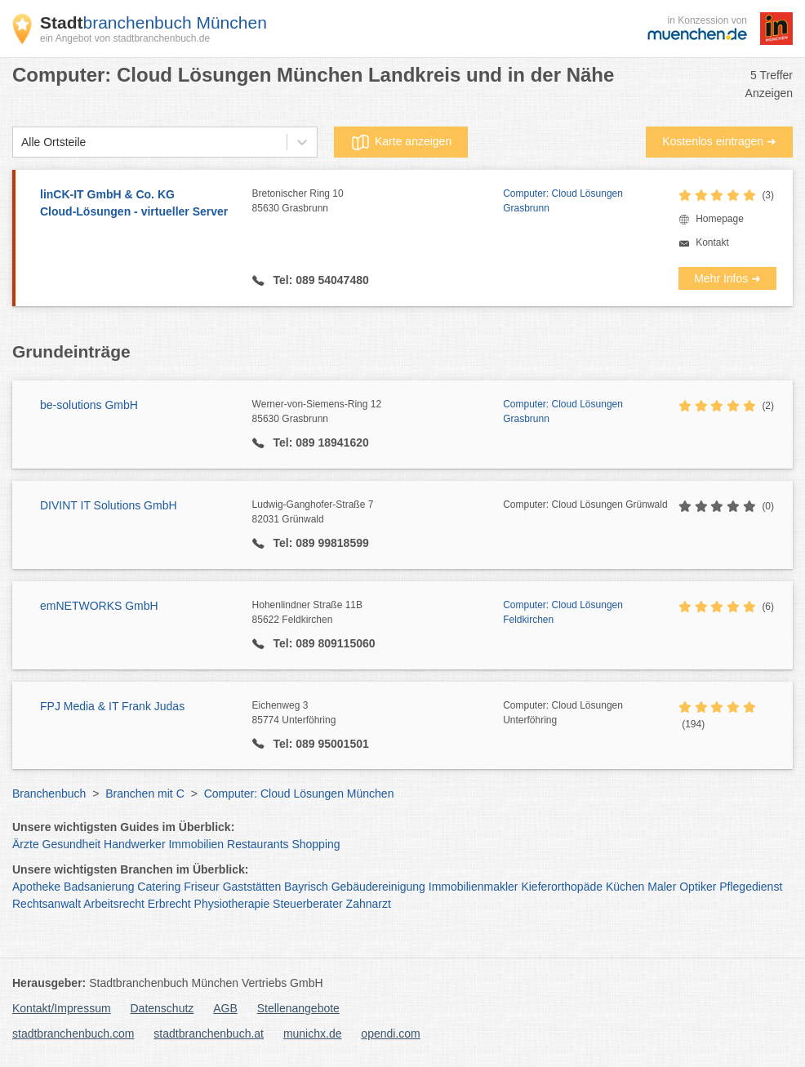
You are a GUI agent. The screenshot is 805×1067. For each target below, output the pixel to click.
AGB (225, 1008)
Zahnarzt (368, 903)
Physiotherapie (232, 903)
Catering (158, 886)
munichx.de (312, 1033)
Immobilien (196, 844)
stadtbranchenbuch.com (73, 1033)
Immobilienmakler (473, 886)
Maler (661, 886)
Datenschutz (162, 1008)
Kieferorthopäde (562, 886)
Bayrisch (306, 886)
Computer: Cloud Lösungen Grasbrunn (563, 201)
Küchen (625, 886)
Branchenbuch (49, 793)
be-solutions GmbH (89, 404)
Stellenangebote (298, 1008)
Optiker (697, 886)
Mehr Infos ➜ (727, 278)
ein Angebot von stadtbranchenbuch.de (125, 38)
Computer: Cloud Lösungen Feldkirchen (563, 612)
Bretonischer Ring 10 (378, 202)
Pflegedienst (750, 886)
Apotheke (36, 886)
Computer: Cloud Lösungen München (299, 793)
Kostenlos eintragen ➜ (719, 141)
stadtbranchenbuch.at (208, 1033)
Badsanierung (99, 886)
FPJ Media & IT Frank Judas (112, 706)
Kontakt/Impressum (61, 1008)
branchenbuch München (153, 22)
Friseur (202, 886)
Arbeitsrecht (114, 903)
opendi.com (390, 1033)
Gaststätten (252, 886)
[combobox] (21, 142)
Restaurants (257, 844)
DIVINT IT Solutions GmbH (108, 505)
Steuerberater (308, 903)
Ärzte (25, 844)
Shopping (315, 844)
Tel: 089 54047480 (319, 280)
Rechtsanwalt (46, 903)
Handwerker (134, 844)
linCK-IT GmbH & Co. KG (138, 204)
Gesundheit (71, 844)
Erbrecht (169, 903)
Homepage (720, 219)
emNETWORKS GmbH (99, 605)
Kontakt (712, 242)
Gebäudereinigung (378, 886)
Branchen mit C (144, 793)
